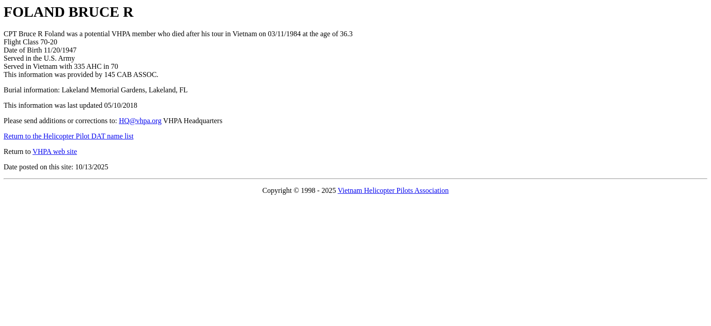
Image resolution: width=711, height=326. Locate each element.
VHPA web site (55, 151)
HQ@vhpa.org (140, 121)
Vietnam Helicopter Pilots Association (393, 190)
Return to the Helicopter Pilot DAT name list (68, 136)
